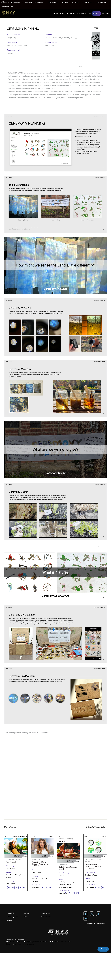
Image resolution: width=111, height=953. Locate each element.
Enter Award (96, 13)
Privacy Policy (56, 942)
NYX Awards (39, 2)
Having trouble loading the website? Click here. (27, 732)
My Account (105, 13)
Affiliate (9, 920)
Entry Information (59, 13)
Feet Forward (11, 862)
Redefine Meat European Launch (68, 868)
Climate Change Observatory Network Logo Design (93, 866)
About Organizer (12, 917)
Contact (26, 913)
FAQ (25, 917)
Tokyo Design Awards (8, 6)
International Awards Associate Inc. (24, 944)
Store (89, 13)
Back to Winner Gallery (96, 827)
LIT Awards (76, 2)
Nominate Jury (45, 917)
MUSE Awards (16, 2)
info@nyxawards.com (96, 923)
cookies (69, 942)
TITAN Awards (53, 2)
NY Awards (65, 2)
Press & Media (81, 13)
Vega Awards (28, 2)
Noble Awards (89, 2)
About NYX (10, 913)
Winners (72, 13)
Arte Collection (102, 2)
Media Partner (45, 913)
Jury (67, 13)
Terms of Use (48, 942)
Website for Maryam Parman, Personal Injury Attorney (41, 864)
